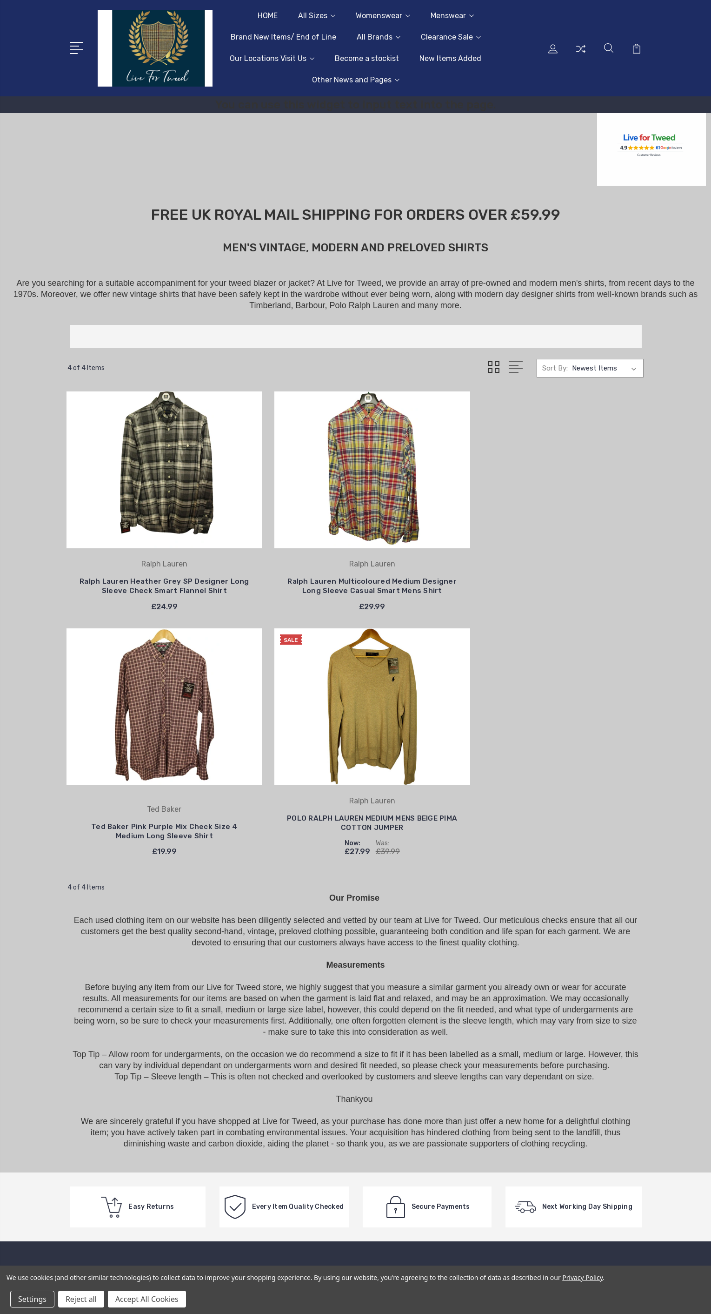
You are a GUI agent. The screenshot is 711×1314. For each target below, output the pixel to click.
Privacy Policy (582, 1277)
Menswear (452, 15)
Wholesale (324, 1147)
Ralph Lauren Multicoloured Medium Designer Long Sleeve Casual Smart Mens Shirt (282, 575)
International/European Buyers (358, 1161)
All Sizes (316, 15)
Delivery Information (341, 1096)
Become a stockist (367, 58)
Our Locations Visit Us (272, 58)
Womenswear (383, 15)
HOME (268, 15)
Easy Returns (330, 1133)
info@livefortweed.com (121, 1182)
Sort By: (555, 368)
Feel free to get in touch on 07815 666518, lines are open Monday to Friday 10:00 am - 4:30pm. (124, 1149)
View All (554, 1165)
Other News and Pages (355, 79)
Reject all (81, 1299)
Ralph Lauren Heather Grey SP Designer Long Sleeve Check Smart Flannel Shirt (134, 575)
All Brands (378, 37)
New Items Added (450, 58)
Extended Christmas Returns (355, 1082)
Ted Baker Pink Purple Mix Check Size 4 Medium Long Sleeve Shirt (429, 575)
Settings (32, 1299)
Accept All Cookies (147, 1299)
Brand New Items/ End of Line (283, 37)
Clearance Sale (451, 37)
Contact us (327, 1068)
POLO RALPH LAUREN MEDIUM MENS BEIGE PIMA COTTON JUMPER (576, 567)
